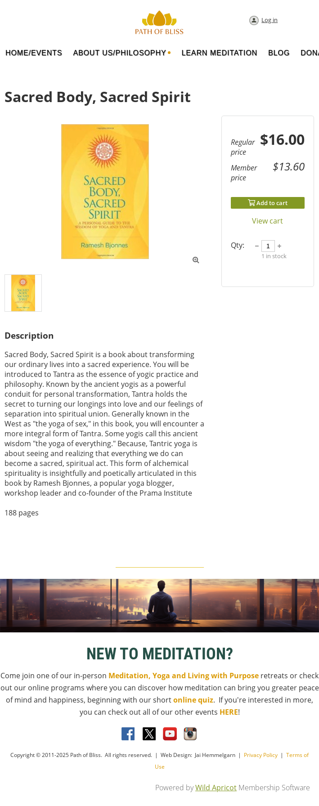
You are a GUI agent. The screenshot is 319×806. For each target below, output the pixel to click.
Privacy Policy (261, 755)
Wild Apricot (216, 788)
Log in (269, 20)
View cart (267, 221)
